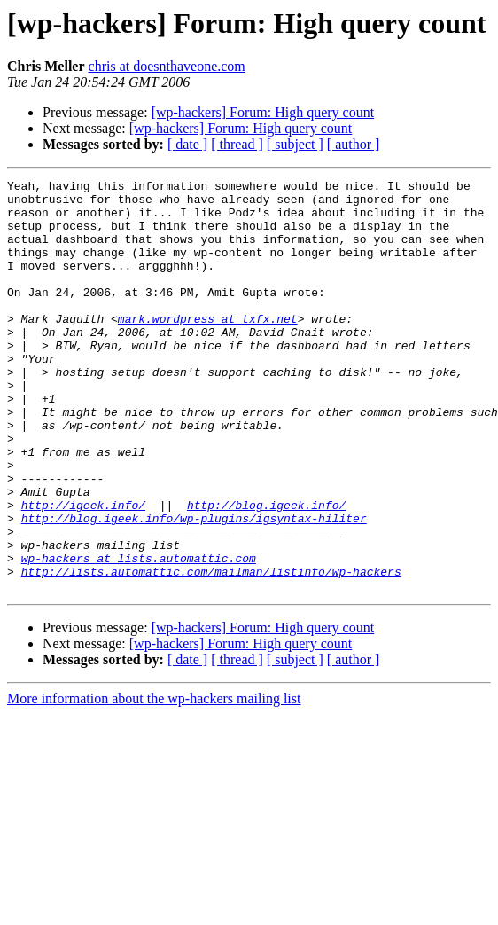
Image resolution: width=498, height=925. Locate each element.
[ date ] (187, 144)
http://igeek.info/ (83, 571)
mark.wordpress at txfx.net (208, 348)
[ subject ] (295, 144)
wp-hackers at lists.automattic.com (138, 635)
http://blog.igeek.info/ (266, 571)
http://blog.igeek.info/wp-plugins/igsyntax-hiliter (194, 587)
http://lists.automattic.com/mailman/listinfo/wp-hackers (211, 651)
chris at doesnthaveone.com (167, 66)
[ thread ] (237, 144)
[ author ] (353, 144)
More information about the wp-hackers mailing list (153, 780)
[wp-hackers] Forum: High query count (263, 112)
